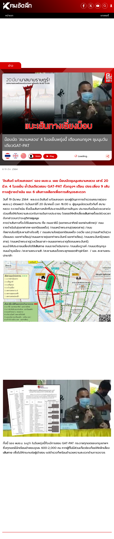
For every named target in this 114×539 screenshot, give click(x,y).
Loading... (83, 156)
